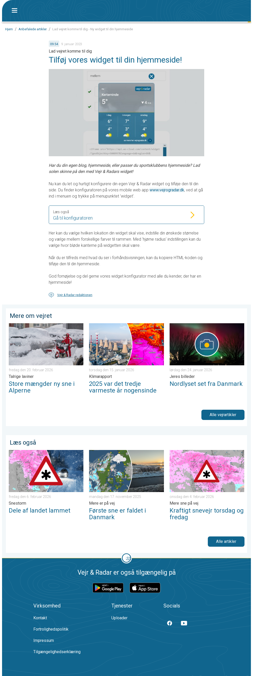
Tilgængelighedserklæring (57, 651)
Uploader (119, 617)
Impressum (43, 640)
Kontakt (40, 617)
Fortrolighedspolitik (50, 629)
